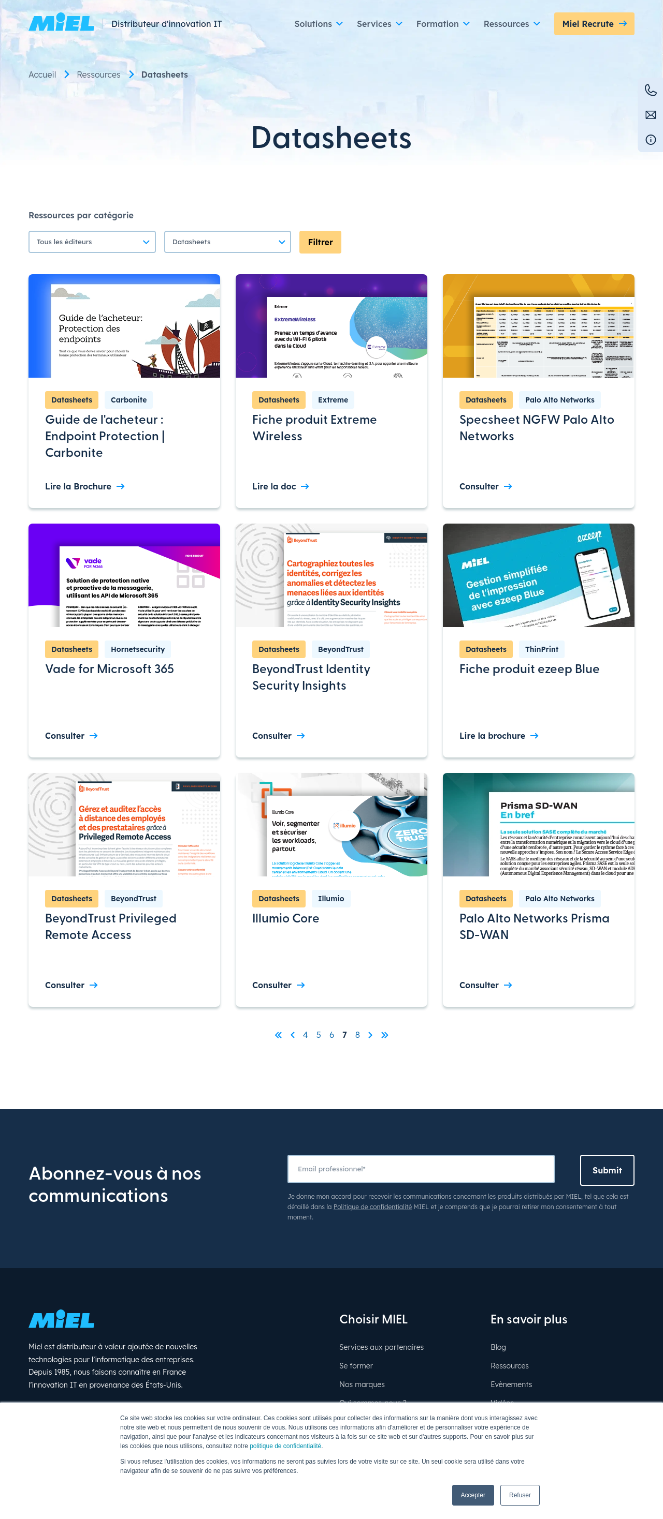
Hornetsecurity (138, 649)
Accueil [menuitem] (42, 74)
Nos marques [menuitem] (362, 1384)
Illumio (331, 898)
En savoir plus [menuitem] (529, 1320)
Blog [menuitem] (498, 1347)
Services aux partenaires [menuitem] (381, 1347)
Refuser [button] (520, 1495)
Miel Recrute (588, 24)
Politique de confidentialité (373, 1207)
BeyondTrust (341, 649)
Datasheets (71, 400)
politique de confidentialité (285, 1446)
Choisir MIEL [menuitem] (373, 1320)
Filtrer (320, 242)
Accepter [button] (473, 1495)
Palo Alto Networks (560, 400)
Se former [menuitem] (356, 1366)
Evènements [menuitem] (511, 1384)
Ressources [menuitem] (98, 74)
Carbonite (129, 400)
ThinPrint (541, 649)
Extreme (333, 400)
